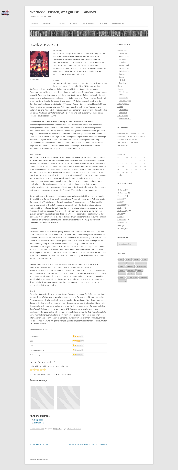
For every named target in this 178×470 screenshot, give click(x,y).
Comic (119, 202)
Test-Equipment (88, 24)
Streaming (122, 59)
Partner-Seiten (118, 24)
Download (122, 62)
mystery (131, 274)
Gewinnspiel (121, 219)
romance (122, 274)
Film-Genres (123, 92)
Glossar (73, 24)
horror (140, 270)
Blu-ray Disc (123, 53)
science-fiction (141, 266)
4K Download (124, 65)
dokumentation (141, 263)
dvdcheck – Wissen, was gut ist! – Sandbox (63, 12)
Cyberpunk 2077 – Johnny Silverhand (130, 133)
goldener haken (132, 277)
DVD (73, 429)
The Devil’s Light (123, 145)
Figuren (62, 24)
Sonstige (120, 225)
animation (131, 270)
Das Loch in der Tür (39, 444)
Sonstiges (122, 83)
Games (121, 77)
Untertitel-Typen (125, 101)
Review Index (48, 24)
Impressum (123, 113)
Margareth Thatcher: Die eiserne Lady (131, 136)
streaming (123, 281)
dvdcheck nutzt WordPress (39, 459)
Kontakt (103, 24)
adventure (130, 266)
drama (128, 259)
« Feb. (119, 175)
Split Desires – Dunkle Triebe (127, 142)
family (121, 277)
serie (139, 274)
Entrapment (39, 423)
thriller (78, 429)
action (69, 429)
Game (119, 217)
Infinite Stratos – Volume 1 (127, 139)
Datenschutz (123, 110)
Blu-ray (120, 196)
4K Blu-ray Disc (124, 56)
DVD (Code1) (57, 429)
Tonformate (123, 98)
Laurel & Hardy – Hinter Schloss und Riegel (88, 444)
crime (121, 266)
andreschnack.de (125, 118)
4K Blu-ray (121, 190)
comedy (122, 263)
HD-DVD (122, 80)
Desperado (38, 420)
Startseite (34, 24)
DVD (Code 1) (124, 71)
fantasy (122, 270)
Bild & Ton (122, 95)
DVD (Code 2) (124, 68)
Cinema (121, 74)
